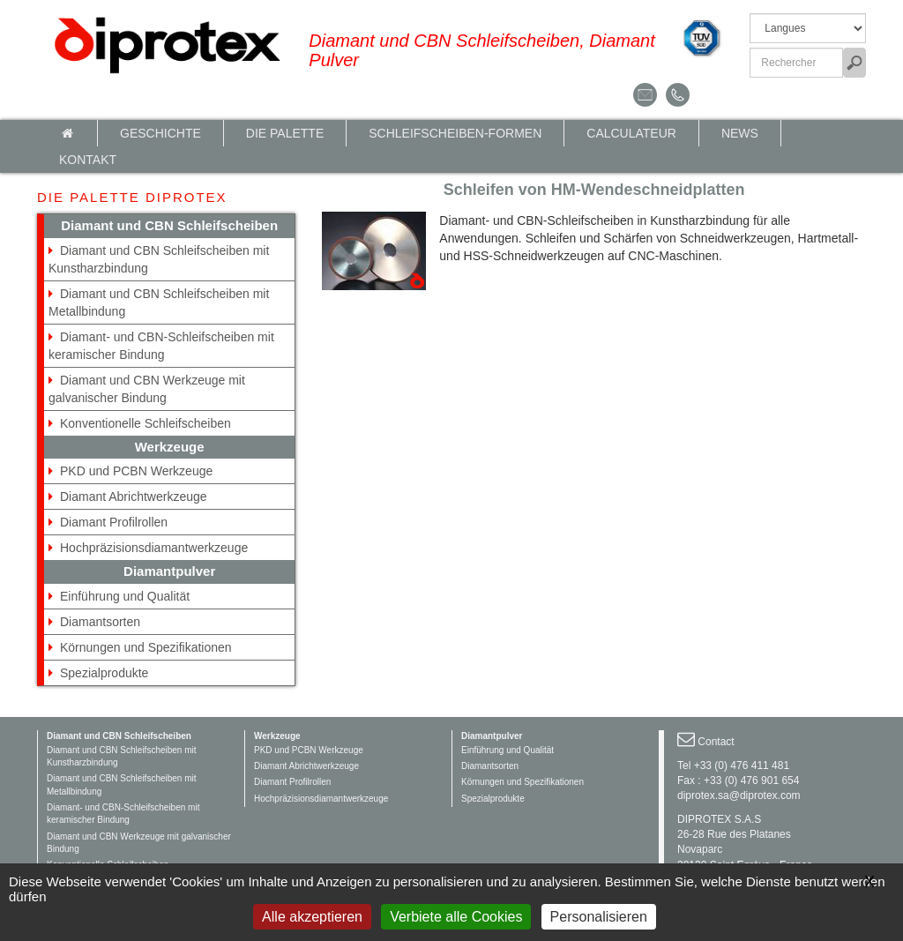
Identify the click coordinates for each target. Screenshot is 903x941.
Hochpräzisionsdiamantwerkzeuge (154, 548)
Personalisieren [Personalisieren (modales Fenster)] (598, 916)
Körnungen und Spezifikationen (146, 647)
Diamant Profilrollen (114, 522)
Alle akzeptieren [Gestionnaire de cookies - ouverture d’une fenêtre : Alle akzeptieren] (312, 916)
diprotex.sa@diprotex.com (739, 795)
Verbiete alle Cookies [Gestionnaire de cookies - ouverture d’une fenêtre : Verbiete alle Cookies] (456, 916)
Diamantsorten (100, 622)
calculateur (631, 133)
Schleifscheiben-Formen (455, 133)
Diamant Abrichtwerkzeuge (133, 496)
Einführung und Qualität (125, 596)
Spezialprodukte (104, 673)
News (739, 133)
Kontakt (87, 160)
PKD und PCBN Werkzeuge (136, 471)
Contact (716, 742)
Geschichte (160, 133)
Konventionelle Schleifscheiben (145, 423)
